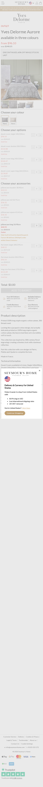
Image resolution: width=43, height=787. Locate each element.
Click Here (26, 408)
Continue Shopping (15, 413)
